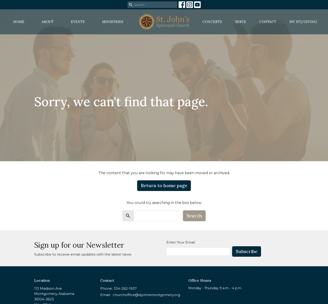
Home (18, 22)
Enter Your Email (180, 242)
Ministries (112, 22)
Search (194, 216)
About (48, 22)
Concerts (212, 22)
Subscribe (246, 251)
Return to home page (164, 185)
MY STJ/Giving (303, 22)
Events (78, 22)
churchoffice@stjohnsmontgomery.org (146, 295)
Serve (240, 22)
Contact (267, 22)
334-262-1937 (125, 288)
